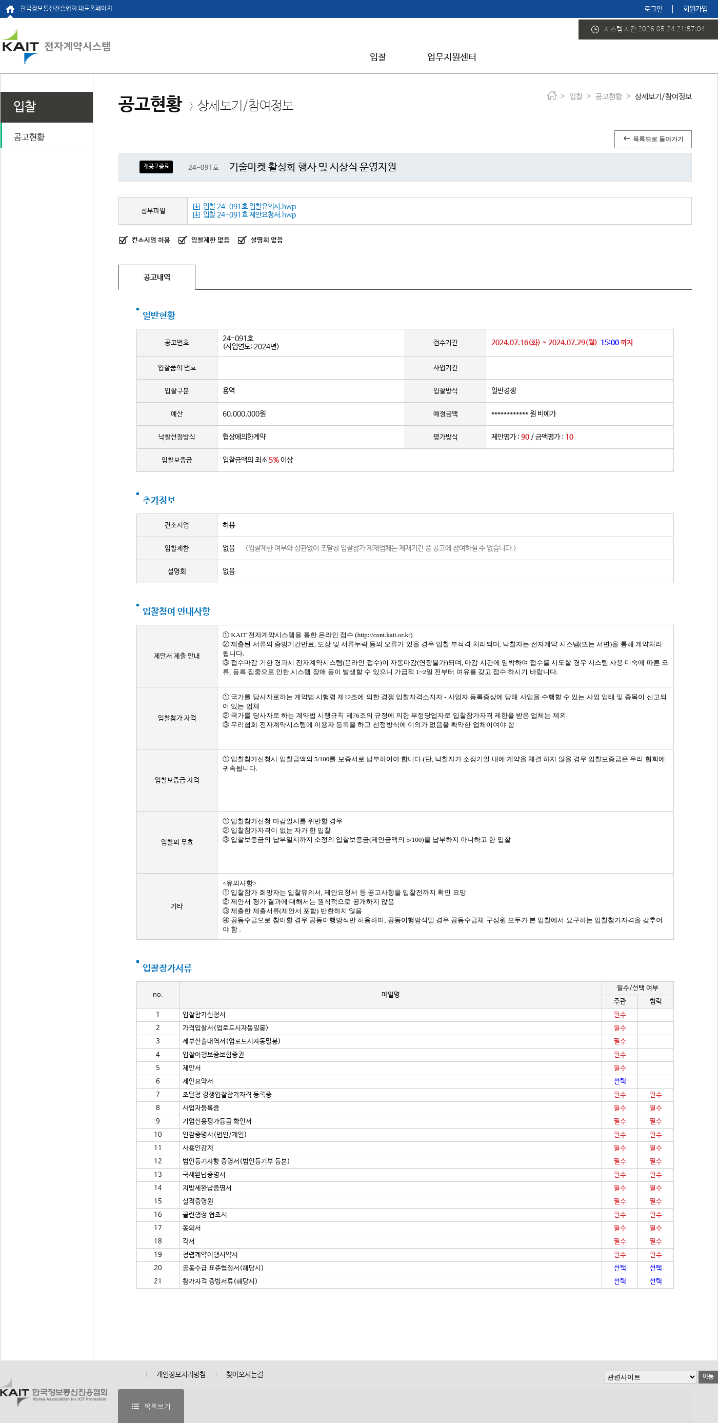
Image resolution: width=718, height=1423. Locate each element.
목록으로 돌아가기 (653, 139)
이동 (708, 1376)
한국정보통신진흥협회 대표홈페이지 (66, 8)
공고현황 (29, 138)
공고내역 (157, 277)
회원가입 (695, 9)
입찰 (378, 57)
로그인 (653, 9)
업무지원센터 (451, 57)
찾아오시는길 (244, 1375)
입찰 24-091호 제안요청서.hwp (244, 215)
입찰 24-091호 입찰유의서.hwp (244, 207)
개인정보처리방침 (181, 1375)
